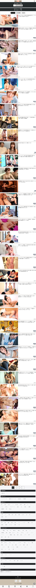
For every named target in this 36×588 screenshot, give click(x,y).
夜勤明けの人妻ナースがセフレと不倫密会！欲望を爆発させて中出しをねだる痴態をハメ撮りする (27, 29)
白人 (21, 506)
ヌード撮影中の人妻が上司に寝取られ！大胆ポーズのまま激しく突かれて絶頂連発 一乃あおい (27, 398)
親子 (12, 514)
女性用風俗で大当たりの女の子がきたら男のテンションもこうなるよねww (27, 182)
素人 (2, 504)
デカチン (10, 560)
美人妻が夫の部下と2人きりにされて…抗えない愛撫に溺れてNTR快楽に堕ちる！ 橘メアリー (26, 360)
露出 (14, 534)
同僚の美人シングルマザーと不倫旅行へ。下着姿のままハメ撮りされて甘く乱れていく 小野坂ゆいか (27, 347)
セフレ (6, 514)
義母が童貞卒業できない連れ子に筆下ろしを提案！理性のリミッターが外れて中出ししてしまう (27, 411)
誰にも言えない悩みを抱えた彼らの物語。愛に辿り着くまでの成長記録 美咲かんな (27, 271)
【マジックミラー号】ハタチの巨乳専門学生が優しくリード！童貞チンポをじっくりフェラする (27, 80)
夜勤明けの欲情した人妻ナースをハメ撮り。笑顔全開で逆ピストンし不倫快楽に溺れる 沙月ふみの (27, 41)
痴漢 (6, 532)
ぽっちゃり (10, 524)
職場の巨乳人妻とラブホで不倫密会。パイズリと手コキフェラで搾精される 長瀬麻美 (27, 92)
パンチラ (25, 534)
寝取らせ (19, 530)
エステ (28, 532)
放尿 (27, 544)
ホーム (3, 586)
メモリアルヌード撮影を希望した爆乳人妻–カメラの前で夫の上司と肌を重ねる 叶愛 (26, 475)
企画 (23, 530)
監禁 (2, 536)
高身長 (6, 524)
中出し (10, 542)
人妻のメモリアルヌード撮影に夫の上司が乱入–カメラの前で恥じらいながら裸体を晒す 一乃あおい (26, 424)
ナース (33, 506)
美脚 (28, 522)
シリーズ (27, 587)
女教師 (29, 506)
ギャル (2, 506)
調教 (24, 544)
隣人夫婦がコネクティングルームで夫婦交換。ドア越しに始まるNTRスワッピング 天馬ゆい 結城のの (27, 373)
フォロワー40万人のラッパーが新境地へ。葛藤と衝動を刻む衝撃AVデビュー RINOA (26, 220)
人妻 (2, 514)
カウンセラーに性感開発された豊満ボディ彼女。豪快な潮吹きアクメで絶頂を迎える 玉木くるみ (27, 194)
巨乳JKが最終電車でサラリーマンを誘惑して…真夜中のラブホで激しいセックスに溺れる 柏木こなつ (26, 322)
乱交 (12, 544)
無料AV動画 (19, 583)
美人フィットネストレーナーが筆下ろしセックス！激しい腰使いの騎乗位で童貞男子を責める (27, 284)
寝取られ (14, 530)
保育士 (25, 506)
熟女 (5, 504)
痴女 (2, 542)
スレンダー (24, 522)
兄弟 (6, 516)
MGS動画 (24, 498)
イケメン (6, 560)
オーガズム (12, 546)
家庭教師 (2, 508)
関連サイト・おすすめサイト (6, 571)
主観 (13, 549)
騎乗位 (17, 546)
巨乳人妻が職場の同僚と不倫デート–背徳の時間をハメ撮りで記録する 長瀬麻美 (26, 118)
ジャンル (15, 587)
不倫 (7, 530)
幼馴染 (2, 516)
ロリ (28, 504)
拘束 (8, 536)
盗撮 (10, 532)
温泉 (17, 534)
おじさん (21, 560)
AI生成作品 (19, 498)
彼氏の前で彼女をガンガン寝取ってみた (24, 142)
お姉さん (6, 506)
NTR (10, 530)
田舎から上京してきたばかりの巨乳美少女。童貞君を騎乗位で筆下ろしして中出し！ (27, 54)
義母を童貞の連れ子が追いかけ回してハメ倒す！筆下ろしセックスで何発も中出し (27, 386)
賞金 (26, 530)
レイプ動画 (3, 530)
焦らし (10, 549)
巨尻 (15, 522)
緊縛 (8, 546)
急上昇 (21, 587)
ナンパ (30, 530)
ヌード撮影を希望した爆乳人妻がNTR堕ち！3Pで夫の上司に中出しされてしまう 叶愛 (26, 462)
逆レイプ (14, 532)
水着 (2, 554)
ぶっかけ (20, 544)
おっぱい (19, 524)
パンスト (10, 554)
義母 (19, 514)
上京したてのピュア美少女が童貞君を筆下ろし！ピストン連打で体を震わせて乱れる (27, 16)
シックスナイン (3, 546)
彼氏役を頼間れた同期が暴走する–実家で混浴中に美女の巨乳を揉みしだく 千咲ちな (26, 169)
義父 (16, 514)
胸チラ (29, 534)
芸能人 (18, 506)
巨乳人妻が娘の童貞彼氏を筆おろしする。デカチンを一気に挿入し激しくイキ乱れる (27, 233)
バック (21, 546)
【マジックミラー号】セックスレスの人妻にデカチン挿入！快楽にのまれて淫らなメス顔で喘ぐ (27, 67)
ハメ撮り (24, 542)
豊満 (15, 524)
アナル (29, 542)
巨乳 (2, 522)
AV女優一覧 (3, 493)
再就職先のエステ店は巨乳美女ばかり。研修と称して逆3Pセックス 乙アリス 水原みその (27, 131)
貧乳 (5, 522)
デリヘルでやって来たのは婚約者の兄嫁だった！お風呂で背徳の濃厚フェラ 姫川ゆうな (27, 258)
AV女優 (9, 587)
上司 (26, 514)
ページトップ (18, 578)
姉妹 (9, 514)
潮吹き (2, 544)
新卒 (6, 508)
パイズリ (31, 546)
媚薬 (32, 542)
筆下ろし (6, 542)
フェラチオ (19, 542)
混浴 (21, 534)
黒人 (2, 560)
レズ (33, 534)
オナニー (14, 542)
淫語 (2, 549)
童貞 (17, 560)
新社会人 (10, 508)
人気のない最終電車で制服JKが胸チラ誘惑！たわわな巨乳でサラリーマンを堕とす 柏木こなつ (26, 335)
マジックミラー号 (3, 498)
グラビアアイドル (12, 506)
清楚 (24, 504)
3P (9, 544)
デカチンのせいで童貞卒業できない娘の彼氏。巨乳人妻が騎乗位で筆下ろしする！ (27, 207)
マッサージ (32, 532)
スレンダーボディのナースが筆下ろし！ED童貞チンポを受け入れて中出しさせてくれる (26, 309)
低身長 (2, 524)
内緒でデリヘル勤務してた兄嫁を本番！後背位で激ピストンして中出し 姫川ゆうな (27, 245)
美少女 (21, 504)
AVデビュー (23, 532)
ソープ (7, 534)
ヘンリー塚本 (3, 566)
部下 (29, 514)
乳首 (12, 522)
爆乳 (8, 522)
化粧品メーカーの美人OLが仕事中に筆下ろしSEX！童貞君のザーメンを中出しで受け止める (26, 296)
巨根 (14, 560)
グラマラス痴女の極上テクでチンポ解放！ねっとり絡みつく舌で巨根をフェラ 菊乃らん (27, 449)
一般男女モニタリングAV (12, 498)
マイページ (33, 587)
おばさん (9, 504)
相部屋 (11, 534)
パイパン (19, 522)
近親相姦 (2, 532)
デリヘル (2, 534)
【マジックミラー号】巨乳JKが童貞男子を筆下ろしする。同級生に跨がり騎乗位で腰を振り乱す (26, 156)
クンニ (6, 549)
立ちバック (26, 546)
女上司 (23, 514)
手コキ (6, 544)
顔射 (16, 544)
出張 (5, 536)
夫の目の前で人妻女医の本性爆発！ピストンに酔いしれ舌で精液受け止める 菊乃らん (27, 436)
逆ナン (18, 532)
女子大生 (16, 504)
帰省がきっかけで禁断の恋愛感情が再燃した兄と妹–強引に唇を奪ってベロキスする (26, 105)
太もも (32, 522)
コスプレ (6, 554)
